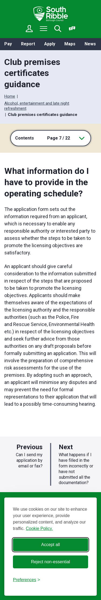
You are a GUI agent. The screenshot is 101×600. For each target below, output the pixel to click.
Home (9, 96)
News (90, 43)
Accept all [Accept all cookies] (50, 544)
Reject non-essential (50, 561)
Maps (69, 43)
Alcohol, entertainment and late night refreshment (36, 106)
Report (28, 43)
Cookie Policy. (39, 528)
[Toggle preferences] (26, 580)
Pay (8, 43)
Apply (49, 43)
